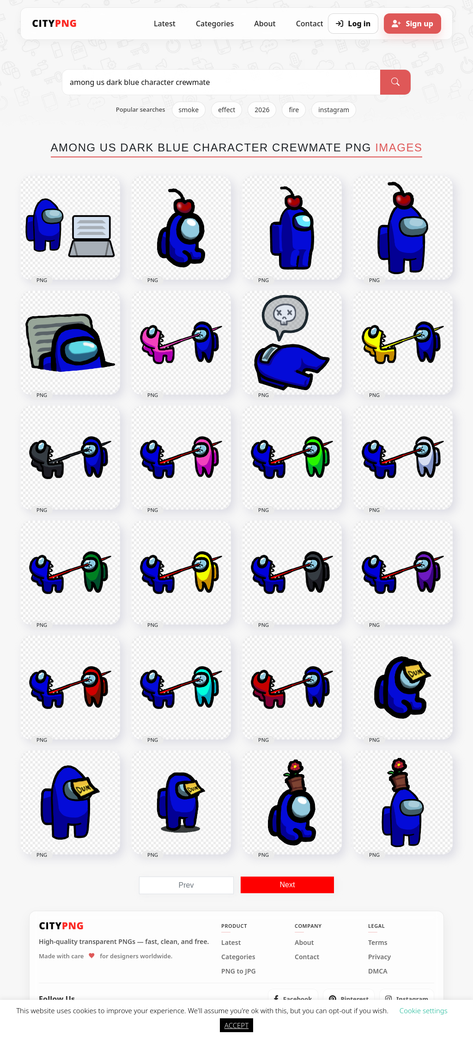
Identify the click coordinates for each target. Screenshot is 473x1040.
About (264, 23)
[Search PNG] (221, 82)
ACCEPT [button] (236, 1025)
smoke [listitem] (189, 109)
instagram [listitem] (333, 109)
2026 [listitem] (262, 109)
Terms (378, 942)
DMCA (378, 971)
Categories (215, 23)
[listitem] (293, 999)
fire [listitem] (294, 109)
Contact (307, 957)
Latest (165, 23)
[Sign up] (412, 23)
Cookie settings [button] (424, 1010)
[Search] (395, 82)
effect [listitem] (226, 109)
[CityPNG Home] (54, 23)
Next (287, 885)
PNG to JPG (238, 971)
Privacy (379, 957)
